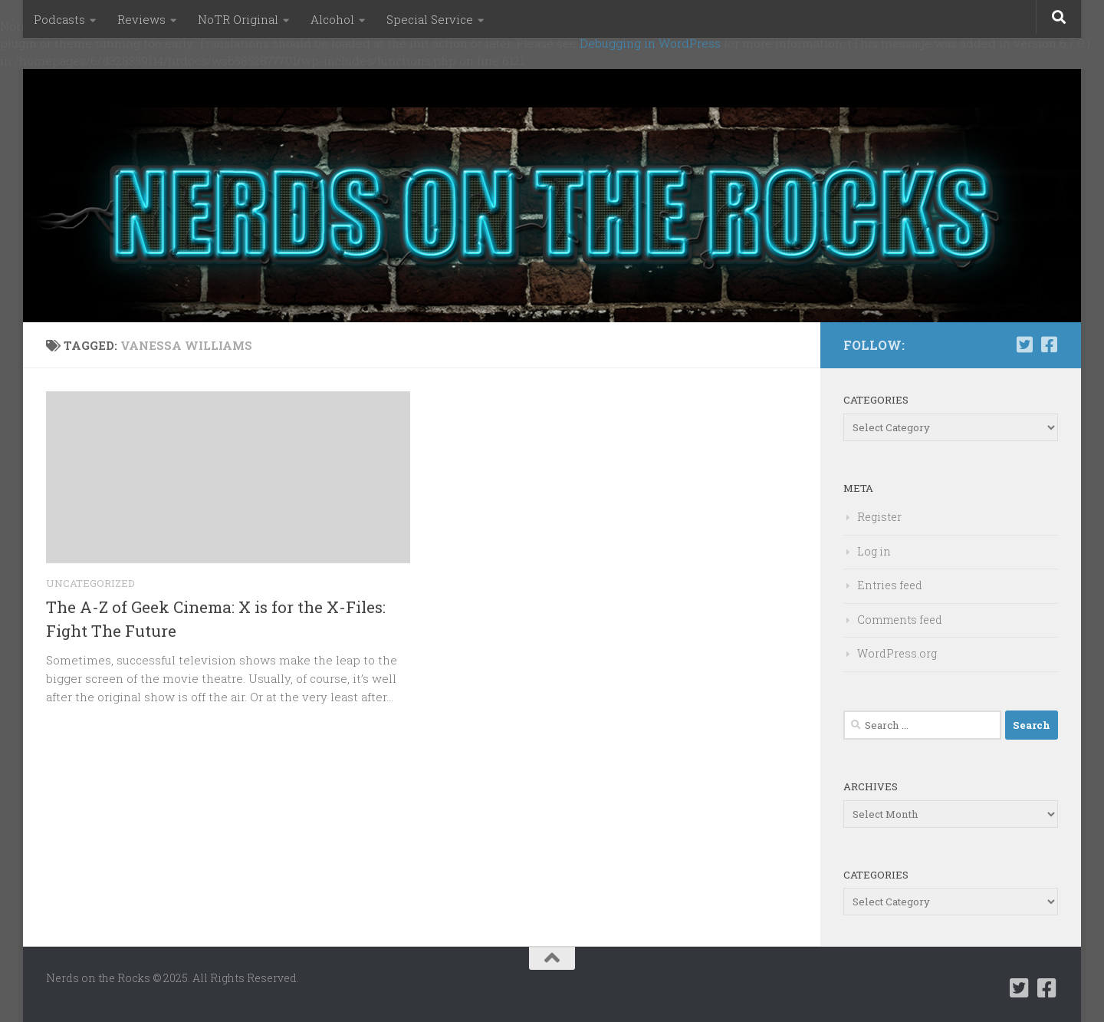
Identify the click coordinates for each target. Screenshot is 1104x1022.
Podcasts (59, 19)
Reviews (141, 19)
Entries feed (889, 585)
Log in (874, 551)
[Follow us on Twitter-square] (1024, 344)
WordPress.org (897, 653)
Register (879, 516)
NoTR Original (238, 19)
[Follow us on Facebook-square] (1049, 344)
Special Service (429, 19)
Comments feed (899, 619)
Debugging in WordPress (650, 43)
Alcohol (332, 19)
